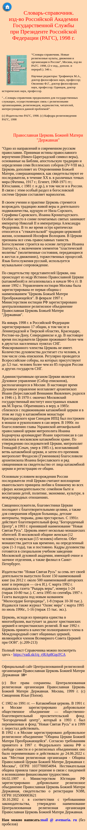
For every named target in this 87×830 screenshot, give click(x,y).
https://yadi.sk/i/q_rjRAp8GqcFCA (39, 654)
